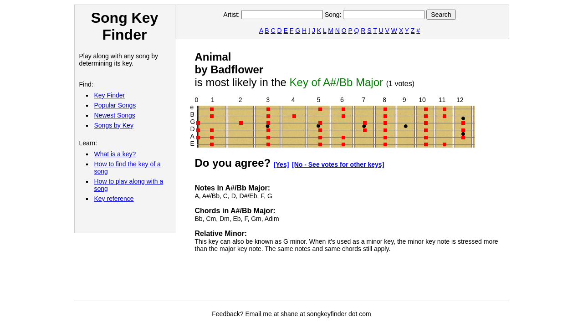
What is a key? (115, 154)
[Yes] (281, 164)
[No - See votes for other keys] (338, 164)
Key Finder (109, 95)
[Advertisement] (361, 280)
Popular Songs (115, 105)
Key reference (114, 198)
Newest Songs (114, 115)
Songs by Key (113, 125)
